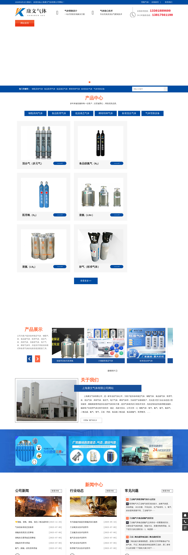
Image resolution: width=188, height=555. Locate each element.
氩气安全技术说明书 (78, 477)
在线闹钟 (61, 508)
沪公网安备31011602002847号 (77, 546)
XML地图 (97, 546)
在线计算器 (89, 508)
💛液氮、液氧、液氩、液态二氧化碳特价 (32, 461)
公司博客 (132, 508)
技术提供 (100, 541)
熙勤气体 (145, 2)
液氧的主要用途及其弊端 (25, 477)
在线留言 (155, 2)
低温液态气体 (62, 89)
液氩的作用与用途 (22, 482)
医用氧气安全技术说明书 (80, 488)
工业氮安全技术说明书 (79, 472)
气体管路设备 (99, 89)
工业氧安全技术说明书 (79, 467)
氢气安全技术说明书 (78, 482)
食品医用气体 (49, 89)
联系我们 (168, 2)
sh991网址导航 (34, 508)
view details (90, 359)
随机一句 (99, 508)
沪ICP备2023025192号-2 (47, 546)
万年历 (53, 508)
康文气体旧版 (122, 508)
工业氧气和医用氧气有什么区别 (142, 439)
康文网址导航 (109, 508)
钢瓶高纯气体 (37, 89)
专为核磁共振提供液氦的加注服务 (84, 461)
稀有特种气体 (74, 89)
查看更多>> (91, 220)
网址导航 (69, 508)
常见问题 (102, 23)
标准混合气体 (86, 89)
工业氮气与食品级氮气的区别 (141, 458)
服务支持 (140, 23)
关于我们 (44, 23)
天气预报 (45, 508)
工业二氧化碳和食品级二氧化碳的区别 (145, 476)
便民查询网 (79, 508)
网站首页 (25, 23)
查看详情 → (56, 430)
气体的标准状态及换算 (24, 467)
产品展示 (121, 23)
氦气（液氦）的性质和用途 (26, 488)
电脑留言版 (151, 508)
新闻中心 (82, 23)
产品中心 (63, 23)
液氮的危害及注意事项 (24, 472)
